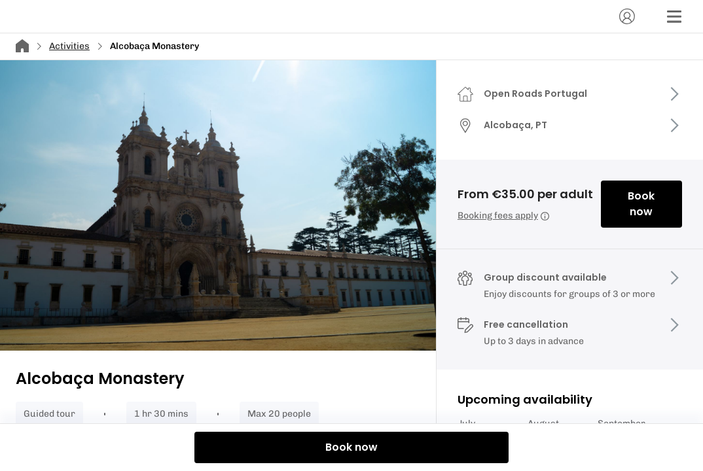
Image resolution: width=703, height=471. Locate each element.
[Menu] (674, 16)
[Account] (627, 16)
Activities (69, 46)
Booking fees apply (503, 215)
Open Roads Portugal (535, 93)
